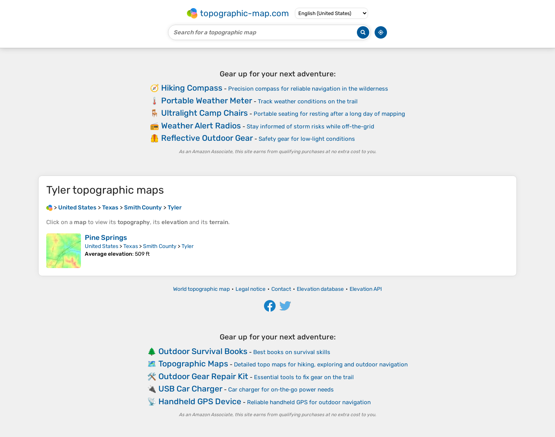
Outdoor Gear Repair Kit (203, 376)
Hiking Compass (191, 88)
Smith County (160, 246)
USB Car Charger (190, 388)
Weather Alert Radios (201, 125)
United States (101, 246)
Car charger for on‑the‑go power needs (281, 389)
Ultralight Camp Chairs (204, 113)
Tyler (187, 246)
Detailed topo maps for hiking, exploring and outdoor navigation (321, 364)
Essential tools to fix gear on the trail (304, 377)
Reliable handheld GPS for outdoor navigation (309, 402)
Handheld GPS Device (199, 401)
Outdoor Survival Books (202, 351)
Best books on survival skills (291, 352)
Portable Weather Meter (206, 100)
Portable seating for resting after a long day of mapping (329, 113)
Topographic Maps (193, 363)
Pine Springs (106, 237)
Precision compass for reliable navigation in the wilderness (308, 88)
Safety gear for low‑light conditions (307, 138)
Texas (130, 246)
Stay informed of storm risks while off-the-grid (310, 126)
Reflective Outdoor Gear (207, 138)
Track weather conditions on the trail (308, 101)
